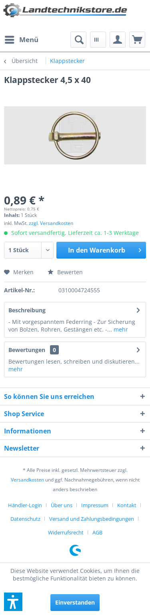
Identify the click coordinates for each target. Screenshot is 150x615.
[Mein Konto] (118, 40)
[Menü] (21, 40)
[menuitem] (21, 40)
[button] (13, 602)
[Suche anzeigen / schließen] (78, 40)
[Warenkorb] (137, 40)
